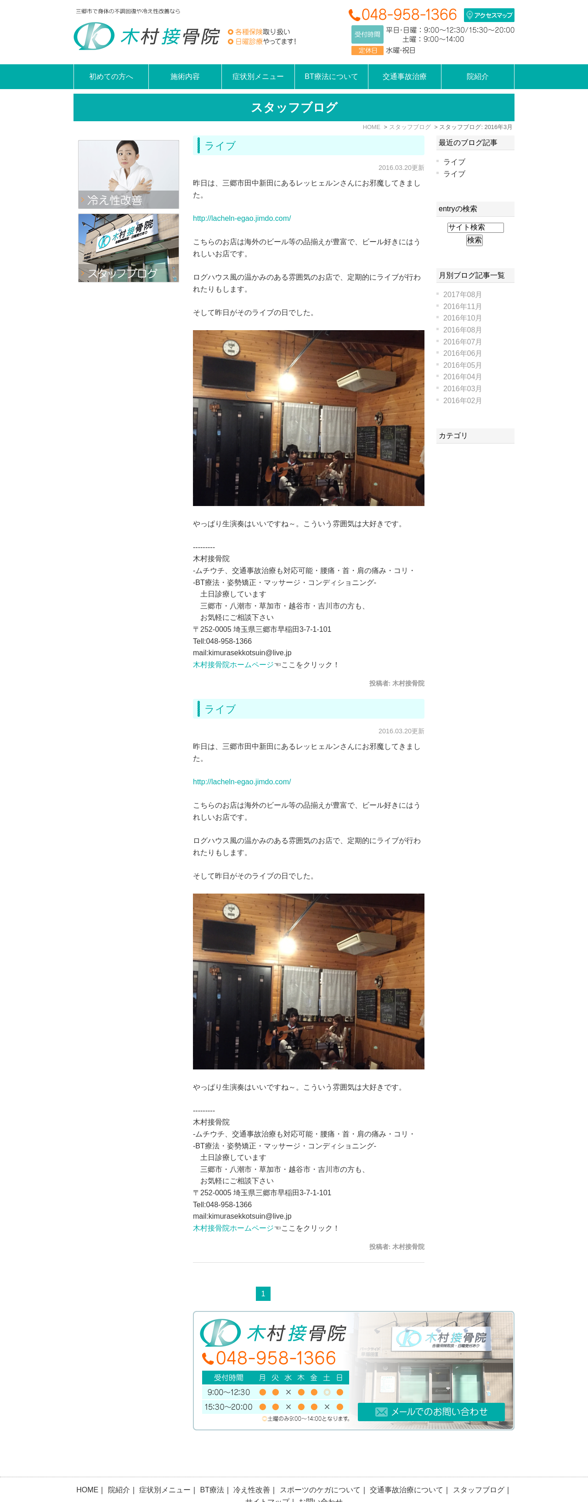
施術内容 (185, 76)
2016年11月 (462, 306)
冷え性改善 (251, 1465)
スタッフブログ (478, 1465)
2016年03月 (462, 389)
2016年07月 (462, 342)
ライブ (220, 146)
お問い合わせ (321, 1477)
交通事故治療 (405, 76)
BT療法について (331, 76)
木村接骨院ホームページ (233, 665)
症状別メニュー (165, 1465)
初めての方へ (111, 76)
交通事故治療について (406, 1465)
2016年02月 (462, 401)
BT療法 (212, 1465)
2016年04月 (462, 377)
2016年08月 (462, 330)
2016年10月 (462, 318)
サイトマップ (267, 1477)
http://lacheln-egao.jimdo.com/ (242, 218)
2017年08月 (462, 294)
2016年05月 (462, 365)
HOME (87, 1465)
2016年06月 (462, 353)
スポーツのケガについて (320, 1465)
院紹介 (119, 1465)
